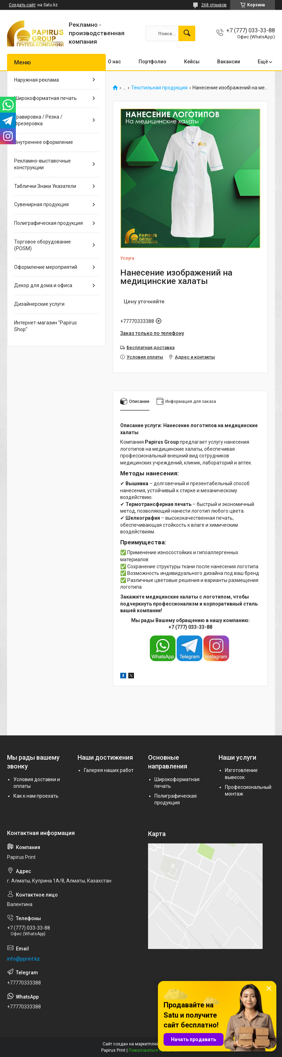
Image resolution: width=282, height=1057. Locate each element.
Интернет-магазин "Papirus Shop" (45, 326)
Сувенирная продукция (41, 204)
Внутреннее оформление (43, 142)
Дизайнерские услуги (39, 304)
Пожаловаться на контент (155, 1050)
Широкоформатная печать (45, 98)
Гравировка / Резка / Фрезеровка (38, 120)
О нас (114, 61)
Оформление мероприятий (45, 267)
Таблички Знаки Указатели (45, 186)
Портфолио (152, 61)
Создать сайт (22, 4)
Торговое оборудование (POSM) (42, 245)
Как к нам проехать (36, 796)
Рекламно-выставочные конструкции (42, 164)
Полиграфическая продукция (48, 223)
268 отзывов (214, 4)
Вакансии (228, 61)
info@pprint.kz (23, 959)
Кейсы (192, 61)
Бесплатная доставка (150, 347)
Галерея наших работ (109, 770)
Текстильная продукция (159, 87)
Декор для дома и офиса (43, 285)
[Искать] (186, 33)
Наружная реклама (36, 80)
